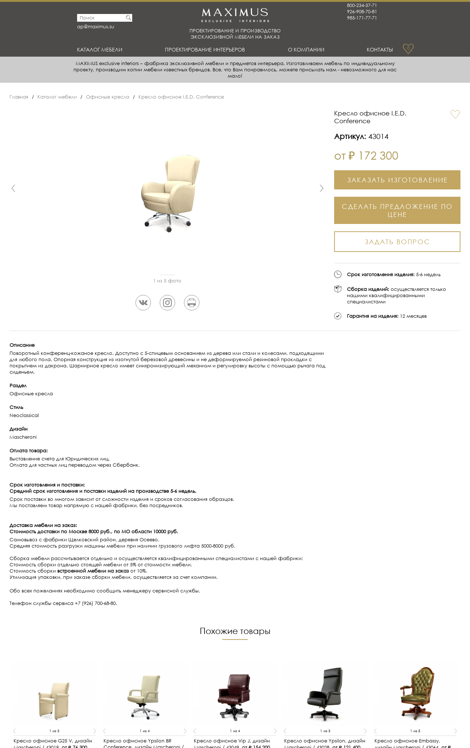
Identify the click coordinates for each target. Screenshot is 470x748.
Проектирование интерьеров (207, 49)
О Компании (307, 49)
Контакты (379, 49)
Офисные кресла (107, 97)
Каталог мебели (101, 49)
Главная (19, 97)
